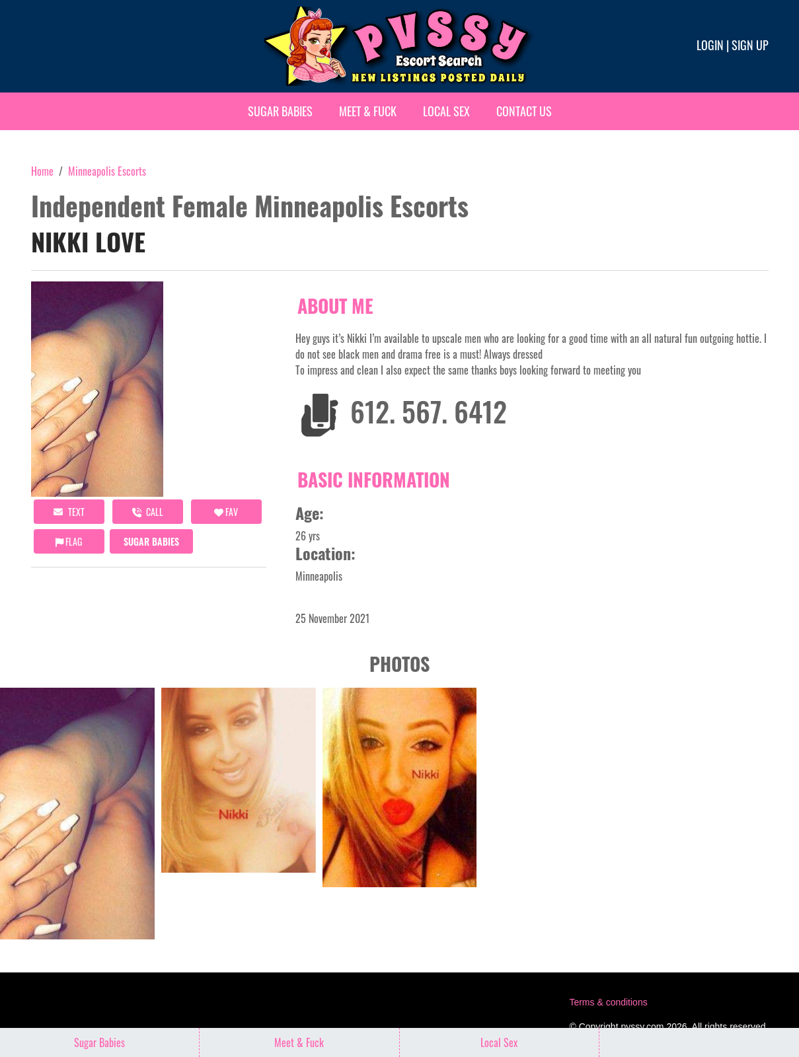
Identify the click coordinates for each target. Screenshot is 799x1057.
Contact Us (524, 111)
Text (69, 512)
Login (710, 45)
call (147, 512)
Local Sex (446, 111)
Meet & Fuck (368, 111)
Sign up (750, 45)
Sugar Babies (280, 111)
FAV (226, 512)
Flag (69, 541)
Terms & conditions (608, 1002)
